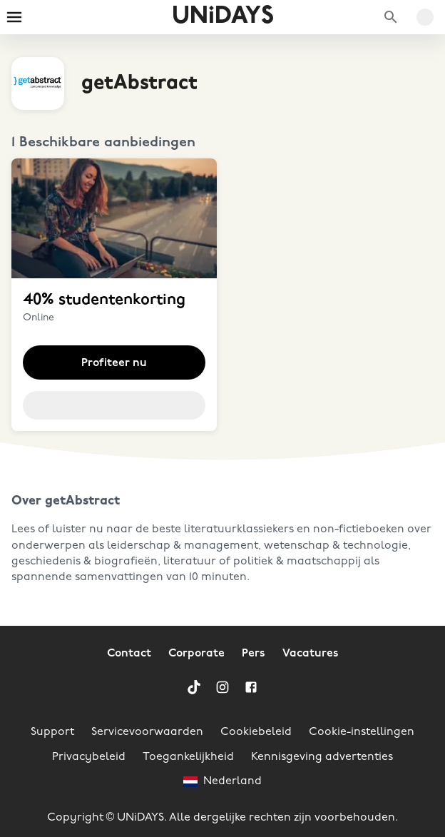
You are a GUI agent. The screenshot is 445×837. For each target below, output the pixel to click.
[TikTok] (194, 687)
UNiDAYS (223, 16)
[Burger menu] (14, 17)
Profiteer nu (114, 363)
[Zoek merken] (391, 17)
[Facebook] (251, 687)
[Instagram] (222, 687)
